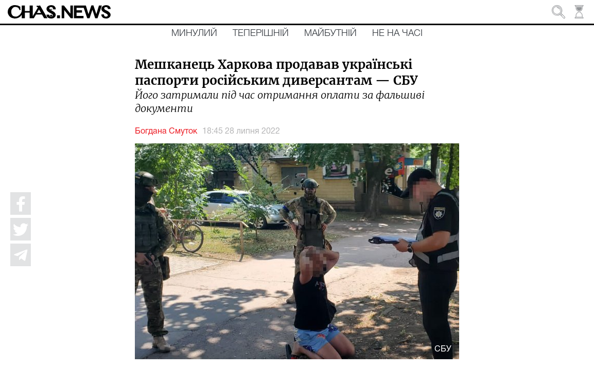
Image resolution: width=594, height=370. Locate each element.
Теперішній (261, 33)
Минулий (194, 33)
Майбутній (330, 33)
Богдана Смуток (166, 131)
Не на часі (397, 33)
